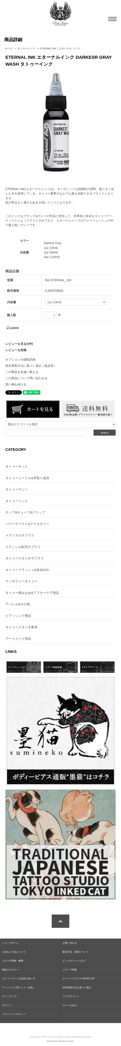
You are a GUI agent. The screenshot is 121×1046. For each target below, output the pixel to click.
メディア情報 (70, 969)
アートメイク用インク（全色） (18, 987)
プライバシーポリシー (14, 1014)
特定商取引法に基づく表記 (77, 987)
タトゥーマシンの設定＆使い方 (18, 978)
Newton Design (66, 1041)
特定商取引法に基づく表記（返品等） (30, 365)
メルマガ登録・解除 (12, 960)
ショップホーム (10, 943)
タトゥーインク (26, 48)
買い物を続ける (15, 384)
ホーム (8, 48)
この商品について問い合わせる (26, 378)
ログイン (7, 1005)
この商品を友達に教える (21, 372)
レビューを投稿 (15, 350)
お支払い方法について (14, 952)
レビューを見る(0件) (19, 344)
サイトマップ (9, 996)
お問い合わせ (70, 943)
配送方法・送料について (76, 952)
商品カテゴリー (10, 969)
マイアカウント (71, 996)
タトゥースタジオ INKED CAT (79, 978)
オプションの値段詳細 (20, 359)
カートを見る (70, 1005)
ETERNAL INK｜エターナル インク (60, 48)
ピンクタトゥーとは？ (74, 960)
